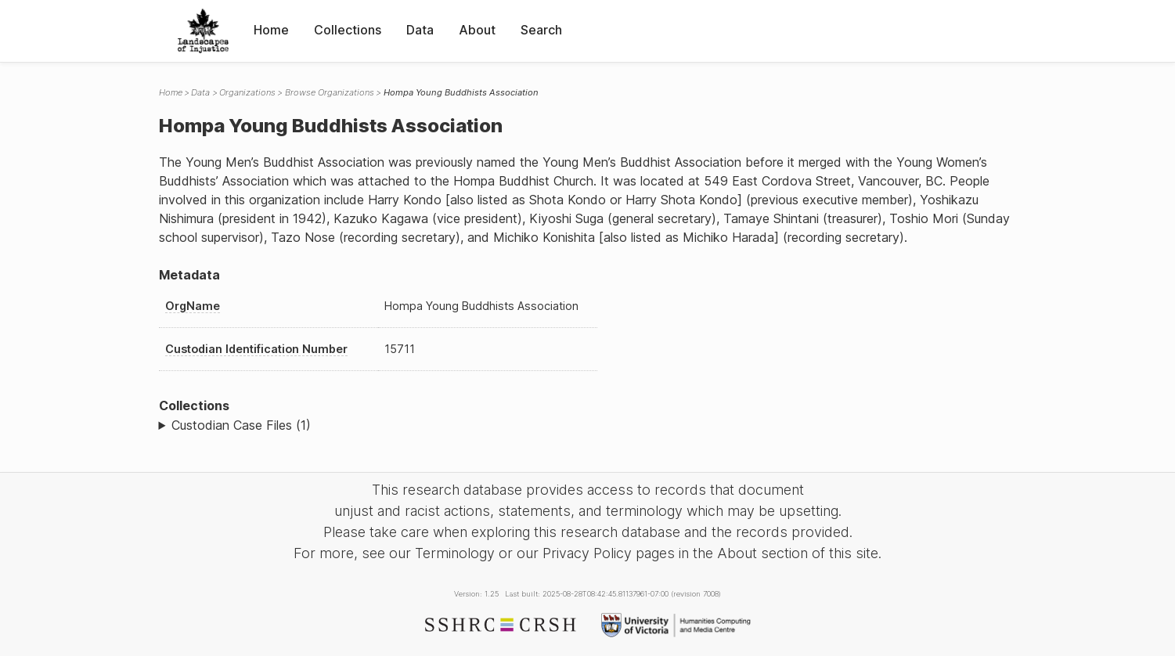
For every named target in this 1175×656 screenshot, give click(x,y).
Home (271, 30)
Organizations (247, 92)
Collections (347, 30)
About (477, 30)
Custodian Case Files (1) (241, 425)
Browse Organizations (329, 92)
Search (541, 30)
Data (420, 30)
